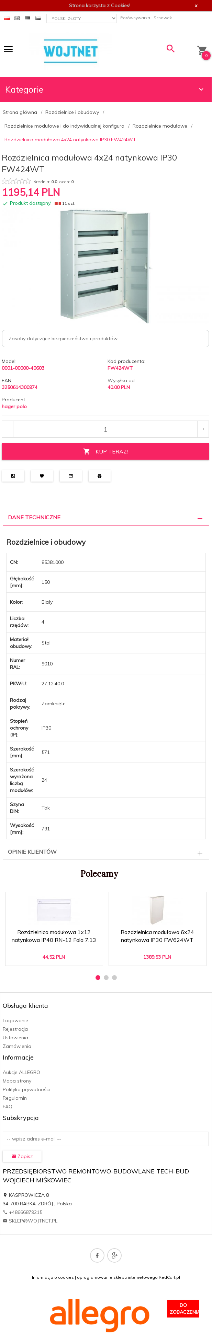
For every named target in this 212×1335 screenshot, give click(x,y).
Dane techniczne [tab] (34, 517)
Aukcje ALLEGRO (21, 1072)
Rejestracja (15, 1029)
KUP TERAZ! (105, 451)
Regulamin (15, 1098)
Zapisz (22, 1156)
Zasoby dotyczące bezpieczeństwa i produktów (63, 338)
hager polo (14, 406)
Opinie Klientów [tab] (32, 851)
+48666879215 (22, 1212)
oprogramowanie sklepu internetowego (117, 1277)
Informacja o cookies (53, 1277)
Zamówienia (17, 1046)
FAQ (7, 1106)
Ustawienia (15, 1038)
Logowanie (15, 1020)
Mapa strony (17, 1081)
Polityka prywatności (26, 1089)
